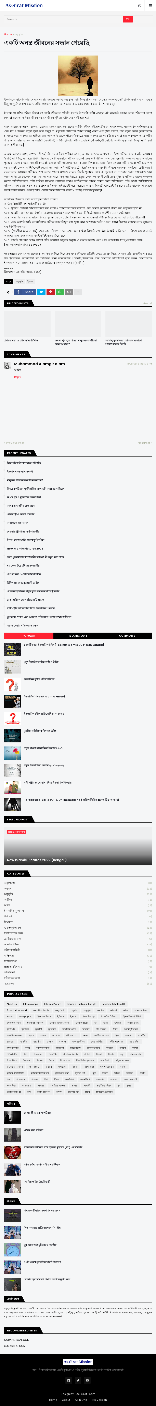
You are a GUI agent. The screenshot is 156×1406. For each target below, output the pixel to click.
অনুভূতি (19, 34)
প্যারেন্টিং (53, 1054)
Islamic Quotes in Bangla (81, 1004)
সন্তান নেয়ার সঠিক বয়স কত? (22, 626)
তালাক (50, 1041)
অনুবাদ (78, 889)
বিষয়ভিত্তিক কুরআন (85, 1060)
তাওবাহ (128, 1035)
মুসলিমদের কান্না (62, 1073)
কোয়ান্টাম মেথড (69, 1029)
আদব (78, 905)
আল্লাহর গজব (140, 1010)
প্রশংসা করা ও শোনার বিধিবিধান (21, 340)
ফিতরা (99, 1054)
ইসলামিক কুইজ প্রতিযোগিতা (39, 679)
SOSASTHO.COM (15, 1346)
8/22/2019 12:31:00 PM (139, 364)
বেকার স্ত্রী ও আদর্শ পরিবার (20, 514)
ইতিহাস (60, 1016)
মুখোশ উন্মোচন (107, 1066)
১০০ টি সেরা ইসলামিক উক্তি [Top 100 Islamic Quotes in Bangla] (64, 645)
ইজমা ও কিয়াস (44, 1016)
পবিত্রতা (109, 1048)
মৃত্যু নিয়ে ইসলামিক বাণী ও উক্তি (41, 662)
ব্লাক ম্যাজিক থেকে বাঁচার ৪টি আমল (25, 600)
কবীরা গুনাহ (133, 1022)
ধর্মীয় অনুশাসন (116, 1041)
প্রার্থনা (87, 1054)
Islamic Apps (30, 1004)
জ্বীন (117, 1035)
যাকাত (105, 1073)
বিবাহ (51, 1060)
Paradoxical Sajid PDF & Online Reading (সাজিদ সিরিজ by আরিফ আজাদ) (71, 800)
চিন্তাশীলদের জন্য (78, 933)
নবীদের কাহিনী (78, 950)
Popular (29, 636)
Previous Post (15, 443)
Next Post (144, 443)
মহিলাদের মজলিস (15, 1066)
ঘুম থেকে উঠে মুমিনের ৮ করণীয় (23, 566)
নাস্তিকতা (78, 956)
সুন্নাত (129, 1085)
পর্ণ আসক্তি (12, 1054)
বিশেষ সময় (65, 1060)
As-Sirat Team (85, 1394)
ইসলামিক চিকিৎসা (109, 1016)
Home (8, 34)
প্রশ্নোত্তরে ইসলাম (78, 967)
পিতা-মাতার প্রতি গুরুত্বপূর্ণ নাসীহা (25, 540)
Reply (17, 377)
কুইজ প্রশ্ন (11, 1029)
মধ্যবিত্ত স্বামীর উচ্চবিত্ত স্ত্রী (37, 1182)
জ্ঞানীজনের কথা (78, 939)
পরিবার (122, 1048)
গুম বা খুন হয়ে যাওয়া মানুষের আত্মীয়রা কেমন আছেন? (76, 342)
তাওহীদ (141, 1035)
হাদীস (59, 1092)
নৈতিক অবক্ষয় (93, 1048)
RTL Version (99, 1400)
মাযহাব (49, 1066)
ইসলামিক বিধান (14, 1022)
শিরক (56, 1079)
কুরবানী (38, 1029)
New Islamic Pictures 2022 (25, 549)
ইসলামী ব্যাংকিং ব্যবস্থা (59, 1022)
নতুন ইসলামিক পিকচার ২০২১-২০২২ (44, 765)
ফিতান (111, 1054)
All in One (81, 1400)
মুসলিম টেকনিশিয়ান (15, 1073)
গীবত (115, 1029)
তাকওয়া (10, 1041)
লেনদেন (129, 1073)
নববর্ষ (27, 1048)
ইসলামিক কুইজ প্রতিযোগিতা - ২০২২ (44, 714)
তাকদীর (23, 1041)
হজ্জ (29, 1092)
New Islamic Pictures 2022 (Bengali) (37, 860)
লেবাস (142, 1073)
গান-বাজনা (101, 1029)
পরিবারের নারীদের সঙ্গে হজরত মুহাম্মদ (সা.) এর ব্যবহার (53, 1147)
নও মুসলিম (134, 1041)
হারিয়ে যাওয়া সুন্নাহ (104, 1092)
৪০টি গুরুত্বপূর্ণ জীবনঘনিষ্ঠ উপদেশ (42, 1262)
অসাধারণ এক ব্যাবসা (18, 523)
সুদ (119, 1085)
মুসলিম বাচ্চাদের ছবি (40, 1073)
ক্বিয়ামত (78, 922)
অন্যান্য (100, 1010)
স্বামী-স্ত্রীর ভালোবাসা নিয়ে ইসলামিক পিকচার (31, 608)
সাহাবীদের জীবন (103, 1085)
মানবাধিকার (34, 1066)
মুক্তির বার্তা (89, 1066)
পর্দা (25, 1054)
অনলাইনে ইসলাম (41, 1010)
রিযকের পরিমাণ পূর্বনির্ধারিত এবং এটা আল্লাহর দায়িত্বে (35, 489)
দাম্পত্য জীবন (78, 1041)
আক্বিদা (78, 900)
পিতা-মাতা (37, 1054)
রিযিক (117, 1073)
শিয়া (46, 1079)
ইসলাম (30, 281)
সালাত (74, 1085)
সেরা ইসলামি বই (14, 1092)
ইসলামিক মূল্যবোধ (78, 911)
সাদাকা (41, 1085)
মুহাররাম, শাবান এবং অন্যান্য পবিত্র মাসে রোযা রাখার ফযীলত (39, 617)
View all (147, 303)
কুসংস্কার (52, 1029)
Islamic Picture (52, 1004)
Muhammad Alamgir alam (39, 363)
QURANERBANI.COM (16, 1340)
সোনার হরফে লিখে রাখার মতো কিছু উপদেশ (47, 1279)
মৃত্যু (94, 1073)
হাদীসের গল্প (73, 1092)
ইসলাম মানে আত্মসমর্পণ (20, 472)
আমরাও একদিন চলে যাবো (21, 506)
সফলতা (113, 1079)
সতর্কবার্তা (69, 1079)
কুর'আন (25, 1029)
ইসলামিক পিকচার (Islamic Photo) (44, 696)
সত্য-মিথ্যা (85, 1079)
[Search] (64, 19)
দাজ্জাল (62, 1041)
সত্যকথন (78, 984)
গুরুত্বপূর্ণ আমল (78, 928)
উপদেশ (78, 916)
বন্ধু (122, 1054)
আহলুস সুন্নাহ (25, 1016)
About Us (12, 1004)
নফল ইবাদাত (12, 1048)
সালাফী (87, 1085)
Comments (127, 636)
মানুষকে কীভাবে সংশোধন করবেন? (25, 480)
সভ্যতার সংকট (130, 1079)
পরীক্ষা (135, 1048)
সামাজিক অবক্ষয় (57, 1085)
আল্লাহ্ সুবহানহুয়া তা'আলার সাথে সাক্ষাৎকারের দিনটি (123, 342)
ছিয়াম (31, 1035)
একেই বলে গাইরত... (34, 1130)
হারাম (87, 1092)
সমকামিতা (11, 1085)
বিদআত (26, 1060)
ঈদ (95, 1022)
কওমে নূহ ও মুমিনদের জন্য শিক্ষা (24, 497)
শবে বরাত (20, 1079)
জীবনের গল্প (71, 1035)
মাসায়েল (62, 1066)
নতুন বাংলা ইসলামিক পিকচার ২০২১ (43, 748)
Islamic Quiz (78, 636)
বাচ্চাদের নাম (135, 1054)
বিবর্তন (40, 1060)
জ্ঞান (85, 1035)
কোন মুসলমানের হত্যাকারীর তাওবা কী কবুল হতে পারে (35, 557)
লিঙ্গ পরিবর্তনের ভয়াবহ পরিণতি (24, 463)
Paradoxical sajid (17, 1010)
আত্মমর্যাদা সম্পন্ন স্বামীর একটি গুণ (42, 1164)
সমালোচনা (26, 1085)
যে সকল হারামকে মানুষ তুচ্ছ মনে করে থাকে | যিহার (33, 591)
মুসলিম (123, 1066)
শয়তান (34, 1079)
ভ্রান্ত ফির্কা (78, 972)
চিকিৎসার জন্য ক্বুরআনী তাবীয (23, 583)
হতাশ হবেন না (43, 1092)
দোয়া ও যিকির (78, 944)
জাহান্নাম (56, 1035)
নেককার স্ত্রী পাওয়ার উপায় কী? (23, 532)
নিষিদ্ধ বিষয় (78, 961)
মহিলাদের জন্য (78, 978)
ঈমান (105, 1022)
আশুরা (10, 1016)
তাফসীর (37, 1041)
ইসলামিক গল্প (89, 1016)
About (66, 1400)
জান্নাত (43, 1035)
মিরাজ (75, 1066)
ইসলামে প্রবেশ (82, 1022)
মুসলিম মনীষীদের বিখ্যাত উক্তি (40, 731)
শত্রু (8, 1079)
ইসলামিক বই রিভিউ (132, 1016)
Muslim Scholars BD (114, 1004)
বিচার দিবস (12, 1060)
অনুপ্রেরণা (78, 883)
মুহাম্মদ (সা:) (80, 1073)
